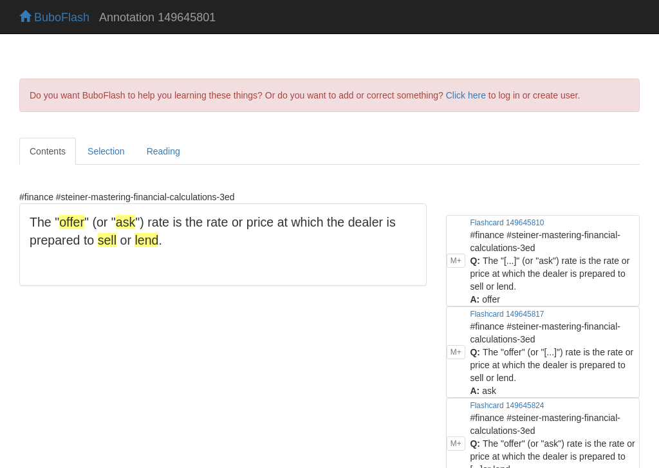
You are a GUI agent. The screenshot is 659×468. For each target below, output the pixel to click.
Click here (466, 95)
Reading (163, 151)
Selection (106, 151)
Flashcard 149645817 (507, 314)
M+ (455, 260)
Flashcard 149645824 (507, 405)
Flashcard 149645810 (507, 222)
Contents (48, 151)
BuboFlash (54, 17)
